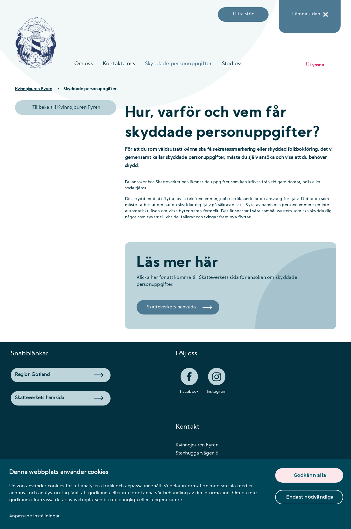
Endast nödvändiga (310, 497)
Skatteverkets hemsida (179, 307)
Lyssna (317, 65)
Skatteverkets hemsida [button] (59, 398)
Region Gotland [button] (59, 374)
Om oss (83, 64)
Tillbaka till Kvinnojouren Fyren (66, 107)
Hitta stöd (244, 14)
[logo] (36, 42)
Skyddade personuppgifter (178, 64)
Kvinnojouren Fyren (33, 89)
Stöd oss (232, 64)
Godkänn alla (310, 475)
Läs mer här (177, 263)
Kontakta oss (119, 64)
